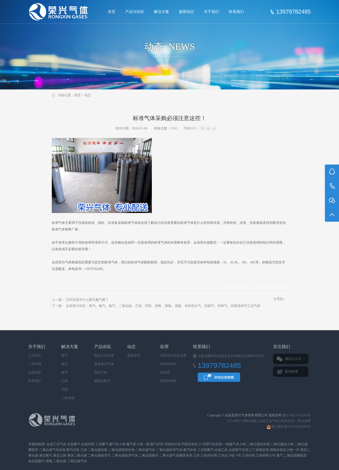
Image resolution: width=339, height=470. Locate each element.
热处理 (165, 372)
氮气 (64, 372)
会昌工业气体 (269, 421)
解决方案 (161, 12)
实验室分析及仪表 (173, 355)
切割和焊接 (168, 381)
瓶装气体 (100, 372)
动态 (87, 95)
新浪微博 (291, 371)
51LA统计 (234, 421)
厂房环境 (34, 364)
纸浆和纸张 (168, 364)
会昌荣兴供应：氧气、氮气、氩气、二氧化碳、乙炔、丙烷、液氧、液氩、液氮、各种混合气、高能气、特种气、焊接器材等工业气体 (163, 306)
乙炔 (64, 381)
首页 (111, 12)
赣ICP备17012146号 (296, 415)
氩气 (64, 364)
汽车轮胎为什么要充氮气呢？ (87, 299)
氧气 (64, 355)
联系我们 (236, 12)
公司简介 (34, 355)
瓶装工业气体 (104, 355)
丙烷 (64, 389)
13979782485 (293, 12)
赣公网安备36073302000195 (289, 426)
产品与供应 (134, 12)
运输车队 (34, 372)
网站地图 (250, 421)
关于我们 (211, 12)
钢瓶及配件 (102, 381)
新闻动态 (186, 12)
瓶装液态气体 (104, 364)
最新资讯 (133, 355)
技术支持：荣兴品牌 (296, 421)
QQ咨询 (219, 378)
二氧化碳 (67, 398)
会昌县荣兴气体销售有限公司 (60, 11)
